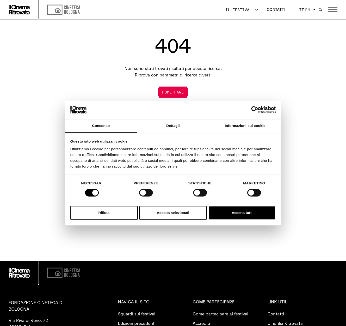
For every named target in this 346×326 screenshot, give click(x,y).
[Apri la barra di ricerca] (320, 9)
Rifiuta (104, 213)
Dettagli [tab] (173, 126)
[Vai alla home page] (19, 9)
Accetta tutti (242, 213)
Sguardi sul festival (136, 314)
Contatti (276, 9)
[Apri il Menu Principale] (332, 9)
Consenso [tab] (101, 126)
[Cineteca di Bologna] (63, 273)
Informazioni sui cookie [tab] (245, 126)
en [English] (307, 9)
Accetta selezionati (173, 213)
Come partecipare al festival (220, 314)
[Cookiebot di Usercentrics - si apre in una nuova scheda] (255, 109)
